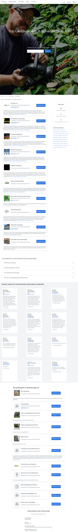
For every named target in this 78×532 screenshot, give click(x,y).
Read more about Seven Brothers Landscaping (19, 129)
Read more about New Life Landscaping (17, 160)
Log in (75, 2)
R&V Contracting (25, 391)
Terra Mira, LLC (14, 103)
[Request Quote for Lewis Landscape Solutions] (40, 182)
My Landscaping (25, 404)
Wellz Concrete (24, 436)
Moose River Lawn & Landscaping (19, 239)
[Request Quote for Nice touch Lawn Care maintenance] (56, 474)
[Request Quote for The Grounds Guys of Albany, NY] (56, 466)
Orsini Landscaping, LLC (16, 134)
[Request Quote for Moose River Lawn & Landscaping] (40, 241)
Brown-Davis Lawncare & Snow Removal (20, 196)
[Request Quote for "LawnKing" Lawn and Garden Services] (56, 450)
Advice (27, 1)
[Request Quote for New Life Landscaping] (40, 151)
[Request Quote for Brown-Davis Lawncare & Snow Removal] (40, 198)
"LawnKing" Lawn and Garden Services (30, 448)
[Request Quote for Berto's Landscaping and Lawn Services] (56, 414)
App (64, 2)
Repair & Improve (12, 1)
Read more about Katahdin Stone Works (17, 176)
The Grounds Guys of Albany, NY (28, 464)
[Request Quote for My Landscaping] (56, 406)
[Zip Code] (35, 51)
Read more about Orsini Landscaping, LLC (17, 145)
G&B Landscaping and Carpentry (29, 484)
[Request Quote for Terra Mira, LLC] (40, 105)
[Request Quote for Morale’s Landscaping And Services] (56, 426)
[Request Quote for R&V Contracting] (56, 393)
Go (47, 51)
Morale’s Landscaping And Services (29, 425)
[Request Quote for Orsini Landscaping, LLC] (40, 136)
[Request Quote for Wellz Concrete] (56, 438)
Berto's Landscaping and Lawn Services (30, 413)
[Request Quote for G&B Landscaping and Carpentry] (56, 486)
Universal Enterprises (16, 209)
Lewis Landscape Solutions (17, 181)
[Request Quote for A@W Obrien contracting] (40, 227)
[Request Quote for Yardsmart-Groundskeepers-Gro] (56, 495)
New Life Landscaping (16, 149)
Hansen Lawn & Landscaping (28, 502)
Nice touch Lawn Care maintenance (29, 473)
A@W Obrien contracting (17, 225)
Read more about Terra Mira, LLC (19, 114)
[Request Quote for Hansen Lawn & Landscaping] (56, 504)
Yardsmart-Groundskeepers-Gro (29, 493)
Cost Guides (21, 1)
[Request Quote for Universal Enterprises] (40, 211)
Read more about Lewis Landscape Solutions (15, 191)
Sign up (68, 2)
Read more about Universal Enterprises (25, 220)
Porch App (33, 1)
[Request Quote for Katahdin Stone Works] (40, 167)
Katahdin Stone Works (16, 165)
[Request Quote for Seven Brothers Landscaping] (40, 120)
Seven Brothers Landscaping (18, 118)
